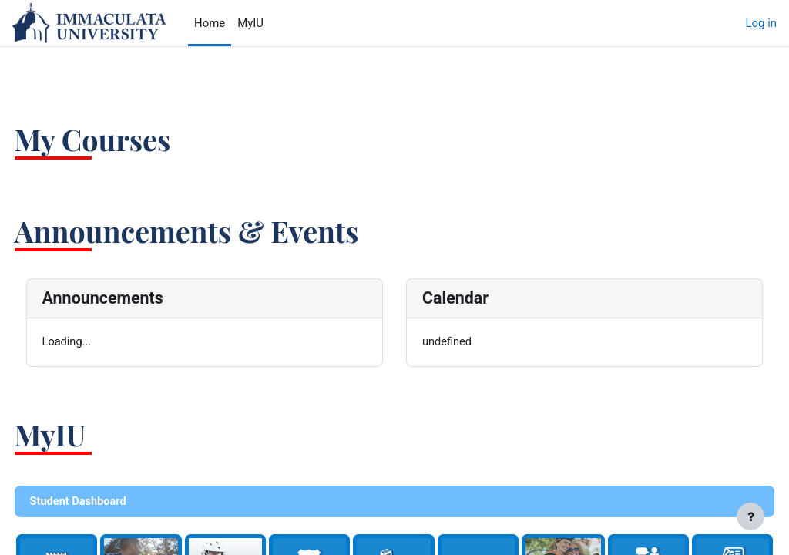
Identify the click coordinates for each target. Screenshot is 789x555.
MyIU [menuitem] (250, 23)
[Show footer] (750, 516)
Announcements (131, 298)
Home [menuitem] (209, 23)
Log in (761, 23)
